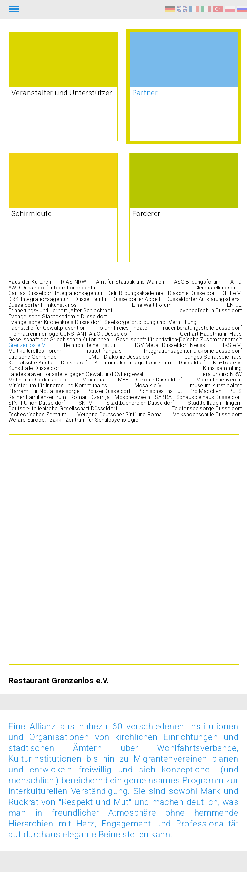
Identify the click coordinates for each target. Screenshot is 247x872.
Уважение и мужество (242, 9)
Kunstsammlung (222, 368)
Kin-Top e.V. (227, 363)
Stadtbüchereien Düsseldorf (140, 403)
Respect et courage (194, 9)
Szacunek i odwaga (230, 9)
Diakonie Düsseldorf (192, 293)
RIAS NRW (73, 282)
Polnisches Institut (160, 391)
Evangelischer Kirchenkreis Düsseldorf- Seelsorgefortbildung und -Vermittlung (102, 322)
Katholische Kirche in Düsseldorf (48, 363)
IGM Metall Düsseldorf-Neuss (170, 345)
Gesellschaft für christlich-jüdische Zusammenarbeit (179, 339)
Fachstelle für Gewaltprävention (47, 328)
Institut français (103, 351)
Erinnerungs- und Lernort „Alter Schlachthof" (61, 310)
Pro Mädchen (205, 391)
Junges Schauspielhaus (213, 357)
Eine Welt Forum (152, 305)
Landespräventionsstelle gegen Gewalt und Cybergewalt (77, 374)
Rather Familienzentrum (37, 397)
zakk (55, 420)
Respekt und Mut (170, 9)
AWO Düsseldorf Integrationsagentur (53, 288)
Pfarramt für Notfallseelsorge (44, 391)
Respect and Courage (182, 9)
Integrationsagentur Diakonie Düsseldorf (193, 351)
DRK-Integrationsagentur (38, 299)
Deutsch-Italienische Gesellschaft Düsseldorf (63, 408)
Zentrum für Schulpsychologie (102, 420)
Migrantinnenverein (219, 380)
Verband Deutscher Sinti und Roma (119, 414)
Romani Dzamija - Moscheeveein (110, 397)
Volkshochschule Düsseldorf (207, 414)
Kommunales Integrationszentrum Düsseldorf (150, 363)
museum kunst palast (216, 385)
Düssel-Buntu (90, 299)
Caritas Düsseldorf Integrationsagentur (56, 293)
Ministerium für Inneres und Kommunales (58, 385)
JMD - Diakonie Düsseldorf (121, 357)
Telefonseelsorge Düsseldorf (207, 408)
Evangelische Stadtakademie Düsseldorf (58, 316)
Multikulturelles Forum (35, 351)
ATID (236, 282)
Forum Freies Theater (123, 328)
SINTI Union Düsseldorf (37, 403)
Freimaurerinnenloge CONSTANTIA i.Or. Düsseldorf (70, 334)
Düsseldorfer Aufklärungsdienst (204, 299)
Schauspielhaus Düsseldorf (209, 397)
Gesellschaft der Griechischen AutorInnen (59, 339)
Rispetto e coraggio (206, 9)
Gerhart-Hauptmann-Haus (211, 334)
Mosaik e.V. (148, 385)
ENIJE (234, 305)
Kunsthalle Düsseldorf (35, 368)
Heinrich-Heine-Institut (90, 345)
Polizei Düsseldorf (109, 391)
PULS (235, 391)
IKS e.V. (232, 345)
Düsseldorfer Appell (136, 299)
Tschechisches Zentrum (37, 414)
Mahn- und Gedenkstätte (38, 380)
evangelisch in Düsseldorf (211, 310)
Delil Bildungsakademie (135, 293)
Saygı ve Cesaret (218, 9)
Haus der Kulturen (30, 282)
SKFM (86, 403)
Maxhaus (93, 380)
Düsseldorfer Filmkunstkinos (43, 305)
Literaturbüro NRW (219, 374)
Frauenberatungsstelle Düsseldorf (201, 328)
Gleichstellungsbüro (218, 288)
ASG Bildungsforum (197, 282)
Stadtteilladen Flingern (215, 403)
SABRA (163, 397)
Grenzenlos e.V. (27, 345)
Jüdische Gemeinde (33, 357)
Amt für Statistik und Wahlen (130, 282)
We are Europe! (27, 420)
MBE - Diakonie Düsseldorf (150, 380)
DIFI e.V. (231, 293)
